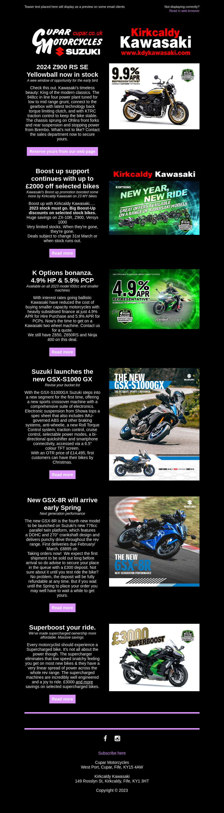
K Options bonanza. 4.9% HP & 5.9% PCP (62, 276)
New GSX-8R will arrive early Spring (62, 503)
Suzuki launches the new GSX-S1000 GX (62, 375)
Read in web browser (184, 10)
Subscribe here (112, 753)
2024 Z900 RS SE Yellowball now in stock (62, 70)
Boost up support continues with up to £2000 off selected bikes (62, 178)
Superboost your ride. (62, 627)
